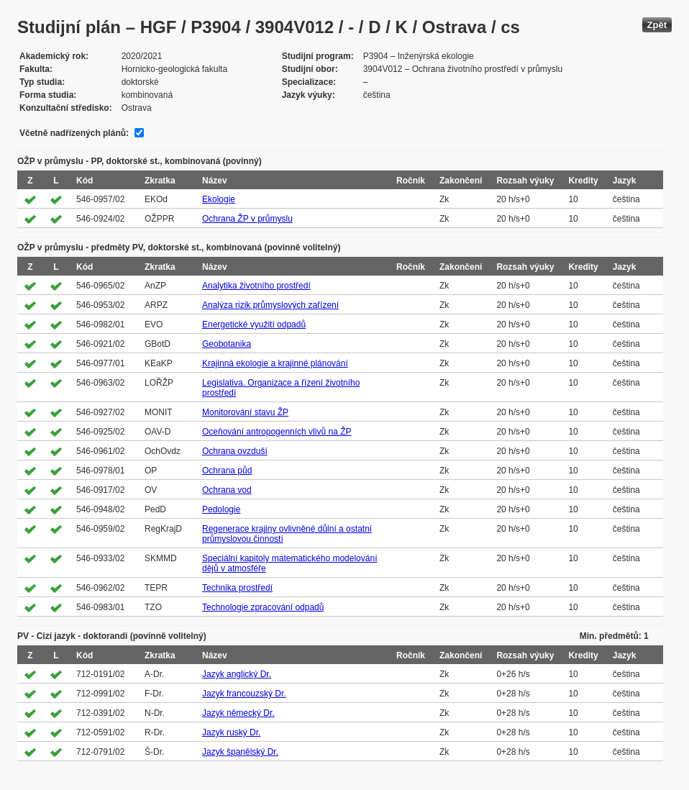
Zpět (657, 24)
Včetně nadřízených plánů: (74, 133)
